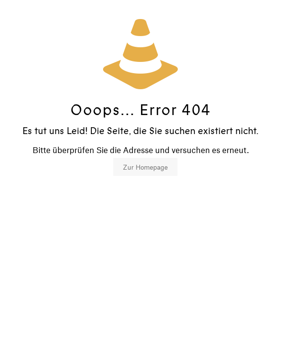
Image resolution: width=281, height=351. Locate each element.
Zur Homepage (145, 167)
